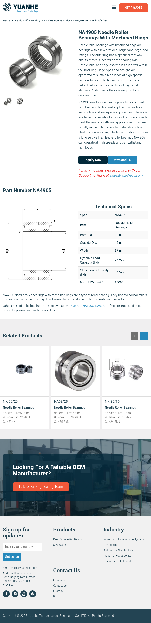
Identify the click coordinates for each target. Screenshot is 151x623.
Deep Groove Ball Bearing (68, 539)
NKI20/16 (61, 401)
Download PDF (123, 160)
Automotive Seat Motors (118, 550)
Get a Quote (133, 7)
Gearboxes (110, 545)
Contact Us (60, 585)
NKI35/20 (74, 306)
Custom (58, 591)
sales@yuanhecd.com (126, 175)
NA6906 (88, 306)
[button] (134, 336)
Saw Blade (59, 545)
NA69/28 (101, 306)
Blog (56, 596)
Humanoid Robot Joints (118, 561)
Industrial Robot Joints (117, 555)
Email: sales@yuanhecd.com (20, 568)
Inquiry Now (93, 160)
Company (59, 580)
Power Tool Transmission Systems (124, 539)
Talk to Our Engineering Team (40, 487)
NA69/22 (112, 401)
